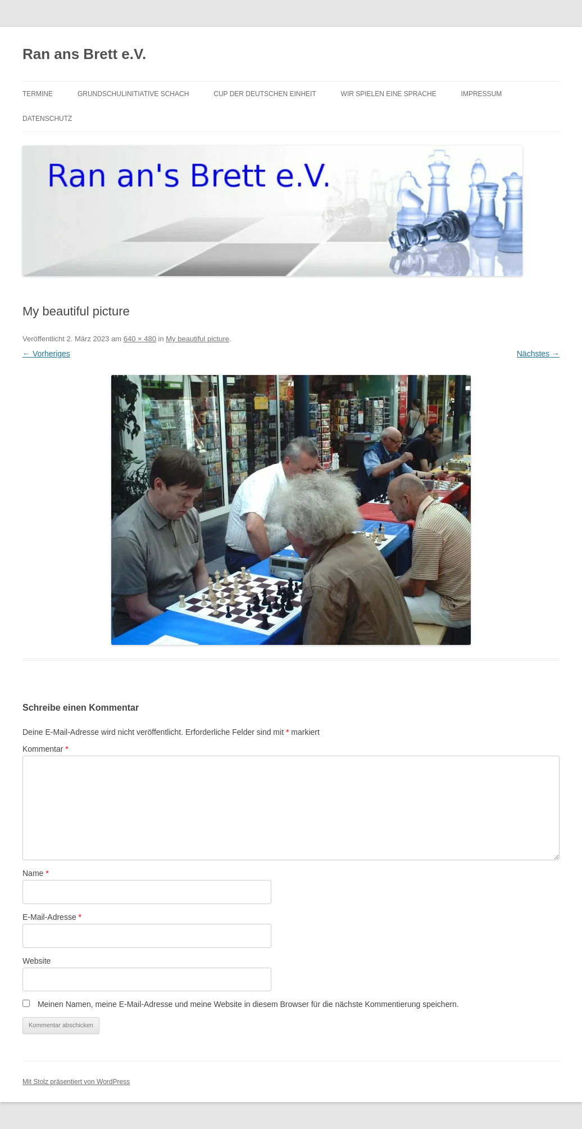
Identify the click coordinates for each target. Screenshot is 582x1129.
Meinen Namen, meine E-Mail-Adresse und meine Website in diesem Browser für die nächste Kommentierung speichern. (248, 1004)
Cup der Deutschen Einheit (264, 94)
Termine (37, 94)
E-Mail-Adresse (51, 917)
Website (36, 960)
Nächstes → (538, 353)
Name (35, 873)
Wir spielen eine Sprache (388, 94)
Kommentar (45, 748)
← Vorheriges (46, 353)
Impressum (481, 94)
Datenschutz (47, 119)
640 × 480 (140, 339)
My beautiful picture (197, 339)
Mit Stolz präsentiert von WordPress (76, 1082)
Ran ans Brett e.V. (84, 54)
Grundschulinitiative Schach (133, 94)
